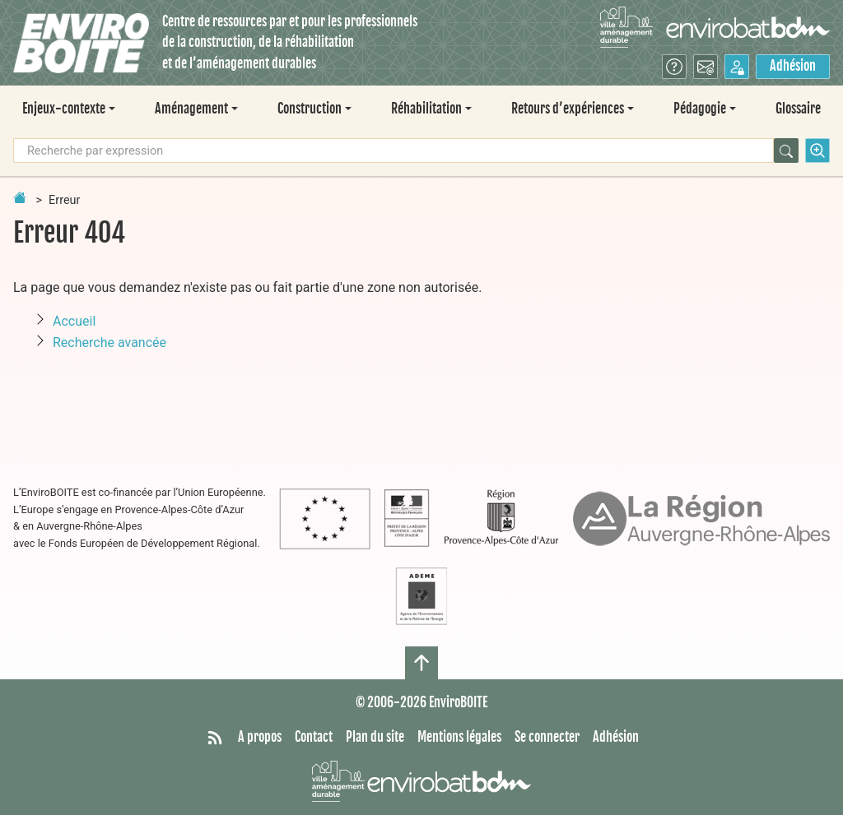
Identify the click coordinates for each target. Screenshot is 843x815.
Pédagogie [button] (699, 108)
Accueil (74, 321)
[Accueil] (81, 43)
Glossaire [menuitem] (798, 108)
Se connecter (547, 737)
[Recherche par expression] (393, 150)
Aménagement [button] (191, 108)
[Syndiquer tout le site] (215, 737)
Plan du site (375, 737)
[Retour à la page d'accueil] (19, 197)
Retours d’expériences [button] (567, 108)
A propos (260, 737)
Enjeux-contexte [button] (63, 108)
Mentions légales (459, 737)
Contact (314, 737)
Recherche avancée (109, 342)
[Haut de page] (421, 662)
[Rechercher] (786, 150)
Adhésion (793, 66)
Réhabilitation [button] (426, 108)
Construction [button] (309, 108)
